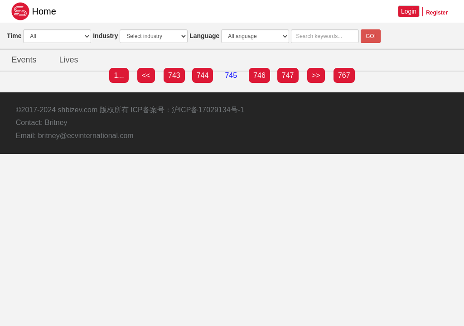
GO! (371, 36)
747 (288, 75)
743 (174, 75)
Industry (105, 35)
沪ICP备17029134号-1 (208, 110)
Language (204, 35)
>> (316, 75)
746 (259, 75)
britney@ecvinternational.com (86, 135)
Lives (68, 59)
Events (23, 59)
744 (203, 75)
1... (119, 75)
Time (14, 35)
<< (146, 75)
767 (344, 75)
